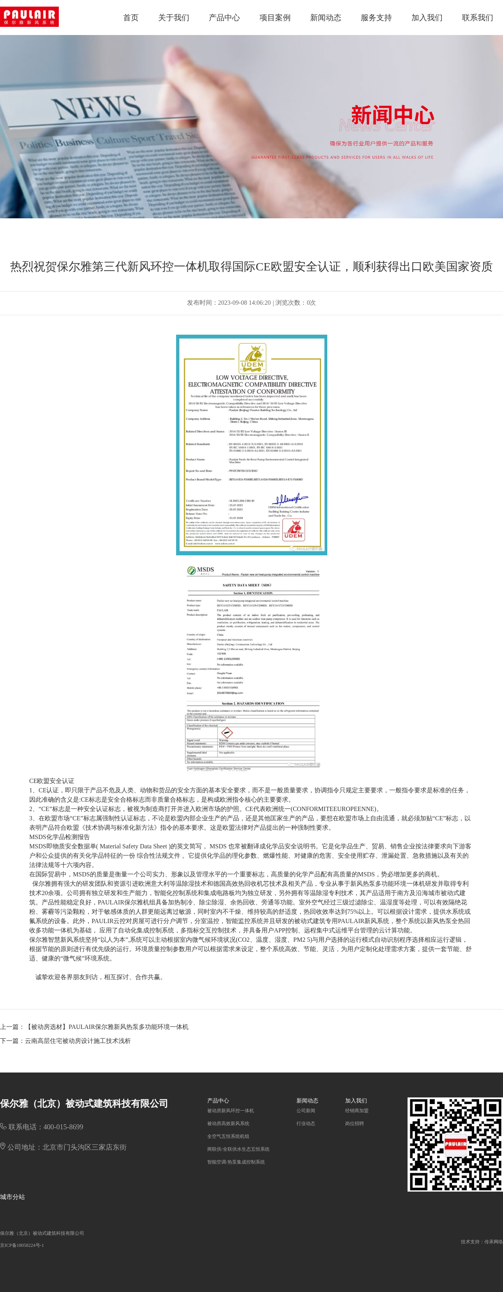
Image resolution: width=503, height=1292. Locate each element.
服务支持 (376, 17)
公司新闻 (306, 1110)
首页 (131, 17)
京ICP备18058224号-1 (22, 1245)
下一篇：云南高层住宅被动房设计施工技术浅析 (65, 1040)
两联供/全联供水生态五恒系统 (238, 1149)
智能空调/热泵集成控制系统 (236, 1162)
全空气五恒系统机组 (228, 1136)
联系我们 (477, 17)
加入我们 (427, 17)
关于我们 (173, 17)
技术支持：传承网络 (482, 1242)
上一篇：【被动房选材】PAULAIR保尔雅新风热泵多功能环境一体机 (94, 1026)
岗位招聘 (354, 1123)
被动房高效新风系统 (228, 1123)
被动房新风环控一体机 (230, 1110)
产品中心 (224, 17)
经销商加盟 (357, 1110)
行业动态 (306, 1123)
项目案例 (275, 17)
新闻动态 (325, 17)
